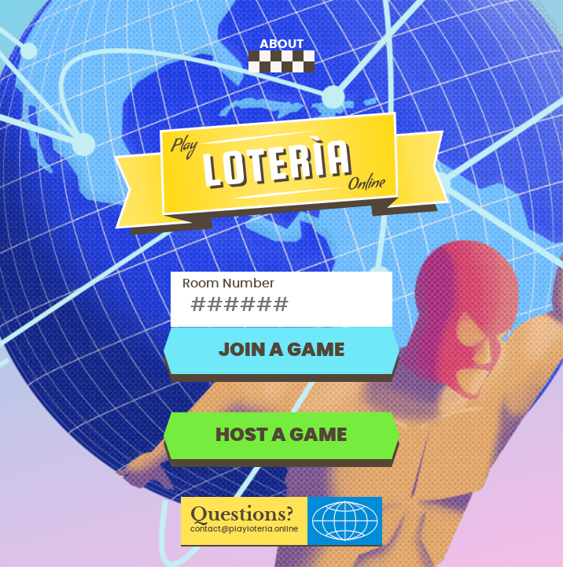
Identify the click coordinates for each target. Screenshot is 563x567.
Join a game (281, 350)
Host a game (281, 435)
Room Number (228, 283)
